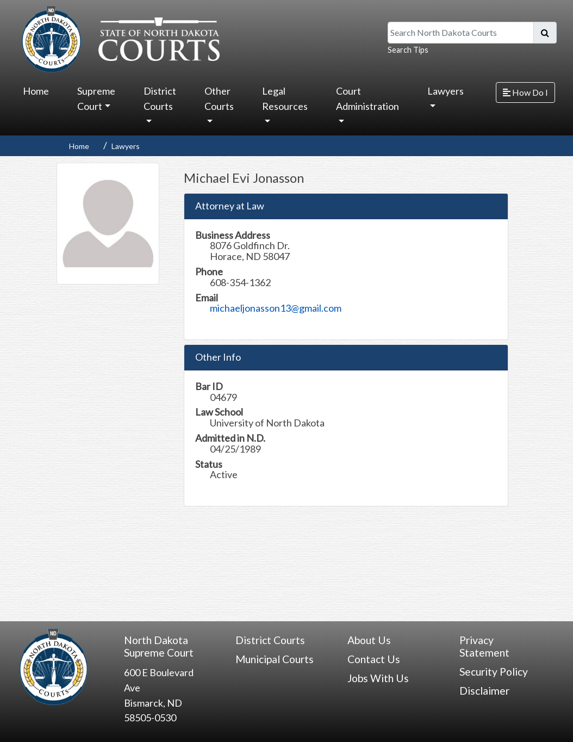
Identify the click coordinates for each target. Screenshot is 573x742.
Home (36, 91)
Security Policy (493, 671)
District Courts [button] (160, 98)
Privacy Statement (484, 646)
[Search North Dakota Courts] (461, 33)
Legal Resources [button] (285, 98)
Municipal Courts (274, 659)
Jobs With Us (378, 678)
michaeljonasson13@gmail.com (275, 308)
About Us (369, 640)
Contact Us (373, 659)
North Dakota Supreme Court (159, 646)
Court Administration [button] (367, 98)
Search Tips (408, 49)
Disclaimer (484, 690)
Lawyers (125, 146)
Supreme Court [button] (96, 98)
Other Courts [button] (219, 98)
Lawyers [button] (445, 91)
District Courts (270, 640)
